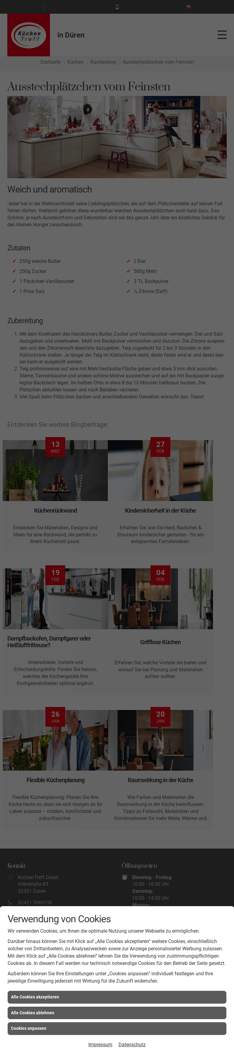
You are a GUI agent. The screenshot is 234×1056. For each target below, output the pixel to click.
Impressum (100, 1044)
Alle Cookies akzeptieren (35, 996)
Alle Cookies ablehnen (32, 1012)
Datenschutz (132, 1044)
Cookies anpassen (28, 1028)
